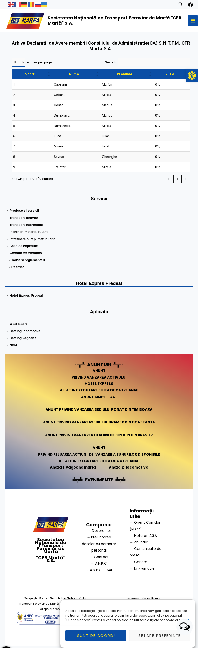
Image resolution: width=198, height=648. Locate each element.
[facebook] (190, 4)
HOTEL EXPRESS (99, 385)
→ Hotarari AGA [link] (143, 537)
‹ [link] (168, 180)
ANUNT (99, 372)
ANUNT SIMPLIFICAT (99, 398)
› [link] (186, 180)
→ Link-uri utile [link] (142, 570)
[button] (192, 75)
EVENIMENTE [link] (99, 481)
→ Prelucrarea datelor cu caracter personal (99, 545)
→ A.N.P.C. (99, 565)
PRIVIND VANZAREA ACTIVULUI (99, 378)
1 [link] (177, 180)
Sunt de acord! (96, 636)
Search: (110, 63)
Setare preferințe (159, 636)
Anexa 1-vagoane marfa (73, 468)
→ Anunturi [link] (139, 543)
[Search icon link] (180, 5)
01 (157, 86)
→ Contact (99, 558)
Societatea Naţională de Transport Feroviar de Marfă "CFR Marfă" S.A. (116, 21)
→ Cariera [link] (138, 563)
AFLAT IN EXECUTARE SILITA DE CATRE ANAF (99, 391)
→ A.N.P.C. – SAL (99, 571)
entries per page (39, 63)
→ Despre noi (99, 532)
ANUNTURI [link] (99, 366)
